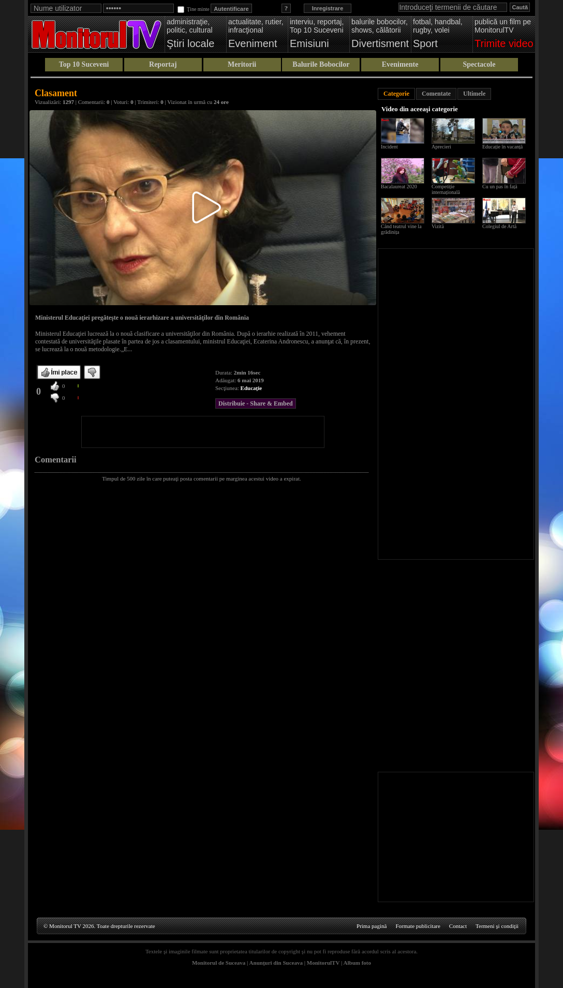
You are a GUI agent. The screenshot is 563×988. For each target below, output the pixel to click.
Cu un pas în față (499, 186)
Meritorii (242, 64)
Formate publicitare (417, 926)
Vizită (438, 226)
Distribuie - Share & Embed (255, 403)
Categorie (396, 93)
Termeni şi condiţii (497, 926)
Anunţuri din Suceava (276, 963)
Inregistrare (328, 8)
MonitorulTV (323, 963)
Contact (458, 926)
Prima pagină (372, 926)
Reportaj (163, 64)
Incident (389, 146)
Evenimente (400, 64)
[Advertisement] (203, 431)
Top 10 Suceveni (84, 64)
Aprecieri (441, 146)
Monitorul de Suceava (218, 963)
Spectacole (479, 64)
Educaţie (251, 388)
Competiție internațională (446, 189)
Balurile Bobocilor (320, 64)
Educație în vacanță (502, 146)
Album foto (357, 963)
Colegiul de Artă (499, 226)
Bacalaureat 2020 (399, 186)
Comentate (436, 93)
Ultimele (474, 93)
